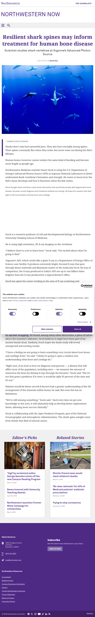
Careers (4, 587)
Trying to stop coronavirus (67, 503)
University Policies (8, 601)
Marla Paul (54, 61)
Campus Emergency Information (13, 584)
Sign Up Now (55, 549)
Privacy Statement (8, 594)
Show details (82, 322)
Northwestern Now (30, 14)
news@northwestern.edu (13, 560)
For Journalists (83, 4)
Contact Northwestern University (13, 591)
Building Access (7, 580)
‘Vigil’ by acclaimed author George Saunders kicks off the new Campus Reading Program (23, 476)
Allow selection (47, 329)
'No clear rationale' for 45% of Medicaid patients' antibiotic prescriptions (69, 489)
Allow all (77, 329)
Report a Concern (8, 598)
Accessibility (6, 577)
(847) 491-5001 (10, 553)
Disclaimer (90, 613)
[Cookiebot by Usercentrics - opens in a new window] (82, 286)
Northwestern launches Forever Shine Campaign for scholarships (24, 506)
